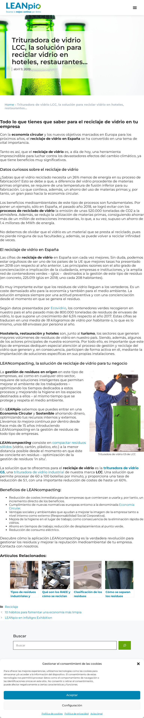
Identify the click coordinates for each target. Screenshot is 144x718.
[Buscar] (124, 645)
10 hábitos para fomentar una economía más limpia (43, 612)
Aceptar (72, 695)
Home (9, 104)
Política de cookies (52, 713)
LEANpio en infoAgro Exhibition (28, 617)
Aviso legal (97, 713)
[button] (138, 664)
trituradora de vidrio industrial (39, 472)
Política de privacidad (76, 713)
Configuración (72, 705)
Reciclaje (11, 607)
